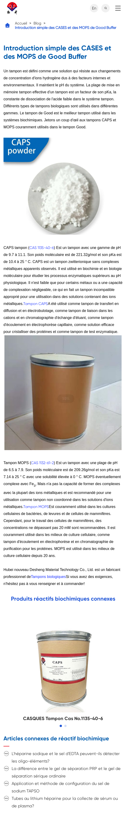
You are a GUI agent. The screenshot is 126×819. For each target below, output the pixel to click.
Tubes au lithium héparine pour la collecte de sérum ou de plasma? (65, 802)
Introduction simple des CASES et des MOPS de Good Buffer (65, 27)
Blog (37, 23)
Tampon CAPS (35, 303)
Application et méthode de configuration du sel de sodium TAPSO (60, 787)
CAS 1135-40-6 (41, 247)
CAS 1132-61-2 (42, 463)
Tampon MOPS (36, 506)
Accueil (21, 23)
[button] (61, 726)
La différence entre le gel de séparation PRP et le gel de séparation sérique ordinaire (66, 772)
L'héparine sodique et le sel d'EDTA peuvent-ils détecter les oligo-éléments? (66, 757)
